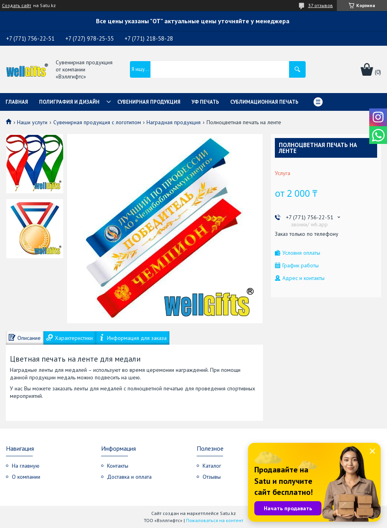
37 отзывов (320, 5)
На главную (25, 465)
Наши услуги (32, 122)
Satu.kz (228, 513)
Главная (17, 102)
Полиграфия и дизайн (69, 102)
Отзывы (212, 476)
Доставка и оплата (129, 476)
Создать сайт (16, 5)
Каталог (212, 465)
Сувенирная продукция (148, 102)
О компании (26, 476)
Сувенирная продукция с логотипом (97, 122)
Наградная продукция (174, 122)
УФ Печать (205, 102)
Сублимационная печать (264, 102)
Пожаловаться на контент (214, 520)
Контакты (117, 465)
